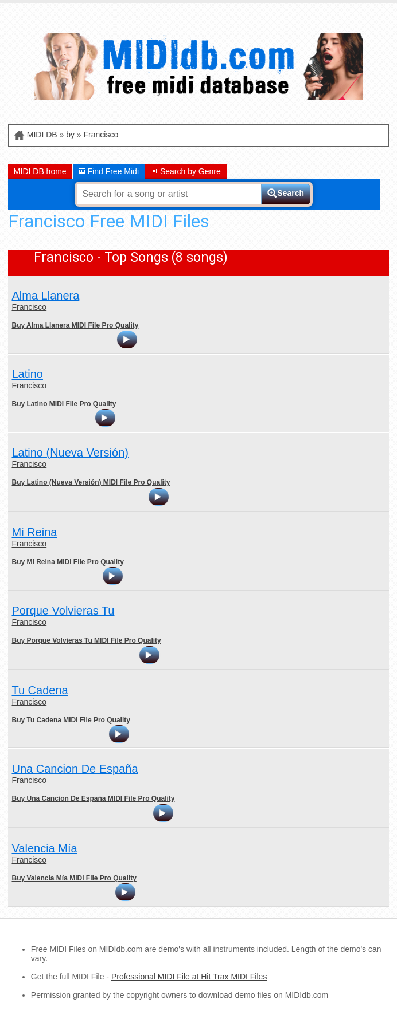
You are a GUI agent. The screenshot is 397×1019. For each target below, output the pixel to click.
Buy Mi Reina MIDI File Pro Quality (67, 562)
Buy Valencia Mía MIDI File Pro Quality (73, 878)
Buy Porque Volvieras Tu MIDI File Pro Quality (86, 640)
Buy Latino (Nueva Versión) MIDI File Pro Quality (90, 482)
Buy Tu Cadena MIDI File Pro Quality (70, 720)
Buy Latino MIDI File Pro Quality (63, 404)
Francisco (101, 134)
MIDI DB (42, 134)
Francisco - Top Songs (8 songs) (131, 257)
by (70, 134)
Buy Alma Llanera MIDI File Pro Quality (74, 325)
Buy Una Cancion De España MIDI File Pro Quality (92, 798)
